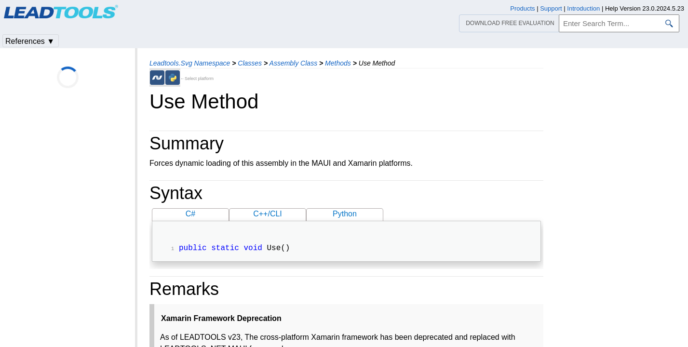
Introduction (583, 8)
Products (522, 8)
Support (551, 8)
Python (345, 214)
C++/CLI (267, 214)
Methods (338, 63)
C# (190, 214)
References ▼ (29, 41)
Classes (250, 63)
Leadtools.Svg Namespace (189, 63)
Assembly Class (294, 63)
